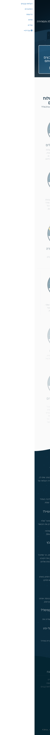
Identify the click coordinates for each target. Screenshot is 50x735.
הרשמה (15, 683)
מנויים (15, 679)
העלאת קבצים (12, 686)
